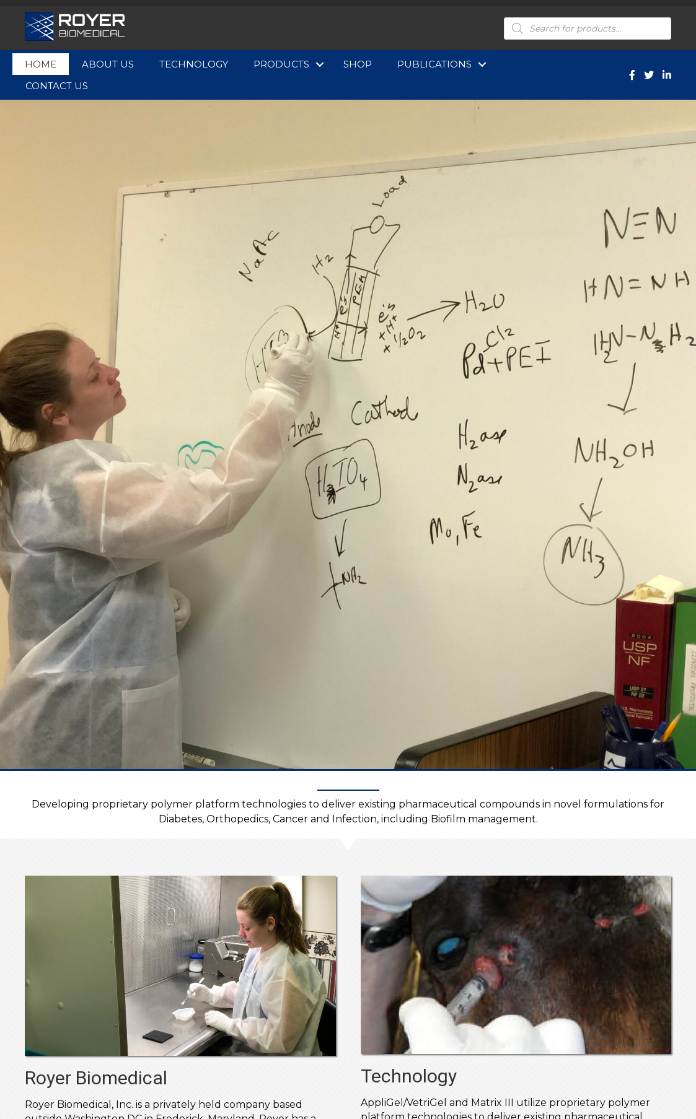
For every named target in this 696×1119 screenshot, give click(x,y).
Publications (434, 64)
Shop (357, 64)
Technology (193, 64)
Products (281, 64)
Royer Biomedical (96, 1078)
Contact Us (56, 86)
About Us (108, 64)
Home (40, 64)
